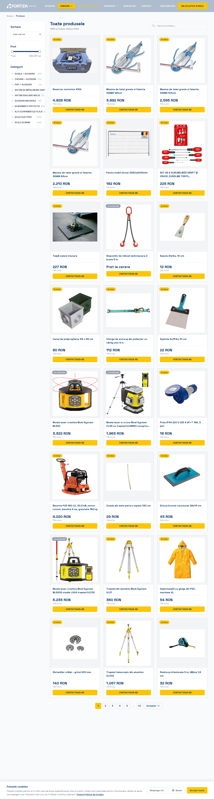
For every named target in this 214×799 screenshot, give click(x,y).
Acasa (10, 16)
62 (139, 705)
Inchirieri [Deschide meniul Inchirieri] (111, 6)
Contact (146, 6)
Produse (50, 6)
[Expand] (12, 74)
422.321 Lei (35, 56)
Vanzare (66, 6)
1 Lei (13, 56)
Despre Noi (129, 6)
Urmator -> (153, 705)
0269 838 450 (167, 6)
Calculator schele (192, 6)
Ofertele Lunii (88, 6)
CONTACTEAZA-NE (75, 109)
